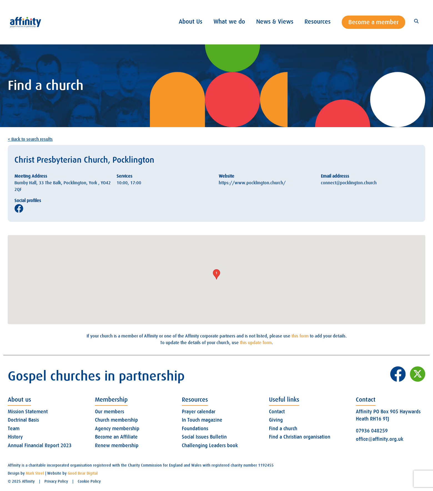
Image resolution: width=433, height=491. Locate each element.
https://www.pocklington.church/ (252, 182)
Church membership (116, 420)
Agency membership (117, 428)
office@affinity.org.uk (379, 439)
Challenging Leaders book (210, 445)
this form (300, 336)
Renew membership (117, 445)
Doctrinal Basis (23, 420)
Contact (277, 411)
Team (13, 428)
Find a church (283, 428)
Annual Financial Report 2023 (40, 445)
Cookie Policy (89, 481)
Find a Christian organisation (299, 437)
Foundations (195, 428)
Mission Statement (28, 411)
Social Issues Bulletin (204, 437)
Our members (109, 411)
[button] (216, 274)
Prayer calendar (198, 411)
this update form (256, 342)
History (15, 437)
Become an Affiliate (116, 437)
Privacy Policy (56, 481)
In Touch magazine (202, 420)
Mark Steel (35, 473)
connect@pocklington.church (349, 182)
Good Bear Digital (83, 473)
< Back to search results (30, 139)
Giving (276, 420)
